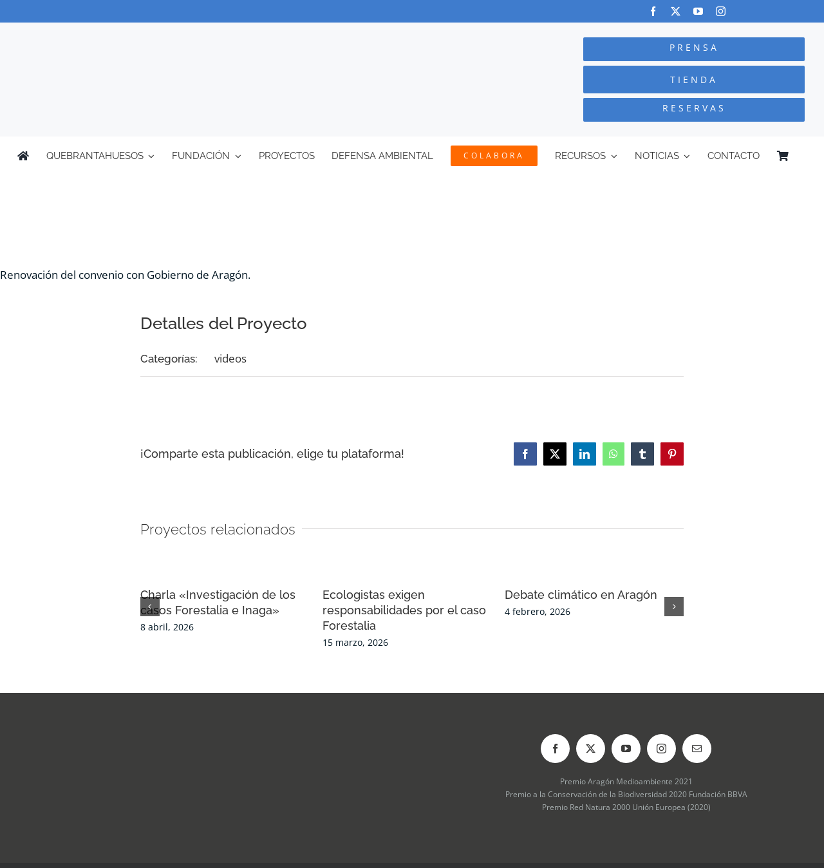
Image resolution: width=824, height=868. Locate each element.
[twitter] (675, 11)
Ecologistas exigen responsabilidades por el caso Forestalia (404, 610)
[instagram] (721, 11)
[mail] (696, 748)
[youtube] (698, 11)
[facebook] (653, 11)
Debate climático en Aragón (581, 594)
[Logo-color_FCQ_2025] (155, 34)
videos (230, 358)
